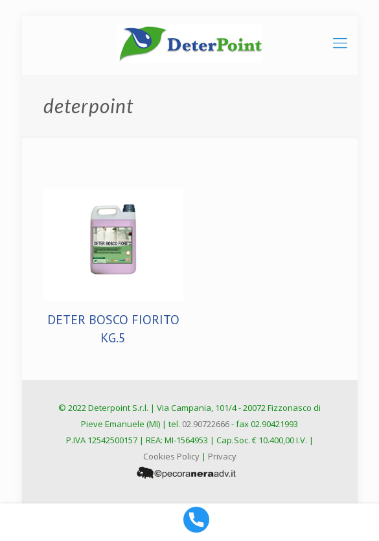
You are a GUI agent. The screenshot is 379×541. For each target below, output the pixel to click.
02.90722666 (205, 424)
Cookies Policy (171, 456)
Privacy (222, 456)
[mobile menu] (340, 42)
